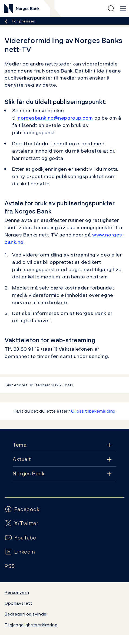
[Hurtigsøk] (111, 9)
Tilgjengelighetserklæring (31, 624)
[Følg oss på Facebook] (22, 509)
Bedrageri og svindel (26, 614)
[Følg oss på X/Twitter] (21, 523)
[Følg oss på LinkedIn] (20, 552)
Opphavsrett (18, 603)
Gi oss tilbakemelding (93, 411)
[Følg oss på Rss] (10, 566)
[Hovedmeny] (123, 9)
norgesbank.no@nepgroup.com (55, 117)
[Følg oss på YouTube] (20, 538)
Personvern (17, 592)
